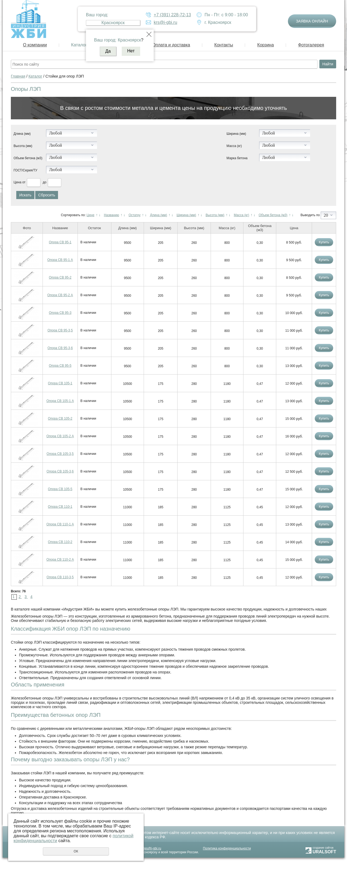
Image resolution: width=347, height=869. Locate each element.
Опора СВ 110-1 (60, 507)
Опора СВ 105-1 (60, 383)
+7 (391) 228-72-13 (172, 14)
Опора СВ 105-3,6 (60, 471)
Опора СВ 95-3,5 (60, 330)
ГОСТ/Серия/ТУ (25, 170)
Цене (90, 215)
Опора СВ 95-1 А (60, 260)
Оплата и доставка (171, 45)
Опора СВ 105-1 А (60, 401)
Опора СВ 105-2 (60, 418)
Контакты (223, 45)
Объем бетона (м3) (28, 158)
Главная (18, 76)
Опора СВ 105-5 (60, 489)
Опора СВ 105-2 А (60, 436)
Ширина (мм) (236, 134)
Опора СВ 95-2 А (60, 295)
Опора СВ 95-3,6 (60, 348)
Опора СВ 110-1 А (60, 524)
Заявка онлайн (312, 21)
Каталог (79, 45)
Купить (324, 242)
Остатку (134, 215)
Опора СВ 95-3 (60, 313)
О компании (35, 45)
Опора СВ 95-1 (60, 242)
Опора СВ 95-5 (60, 366)
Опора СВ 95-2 (60, 277)
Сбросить (46, 195)
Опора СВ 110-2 (60, 542)
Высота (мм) (23, 146)
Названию (111, 215)
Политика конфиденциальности (227, 848)
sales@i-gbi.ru (150, 848)
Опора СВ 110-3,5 (60, 577)
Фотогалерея (311, 45)
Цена (17, 182)
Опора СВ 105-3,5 (60, 454)
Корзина (265, 45)
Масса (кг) (234, 146)
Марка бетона (237, 158)
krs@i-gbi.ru (165, 22)
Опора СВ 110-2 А (60, 559)
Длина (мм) (22, 134)
